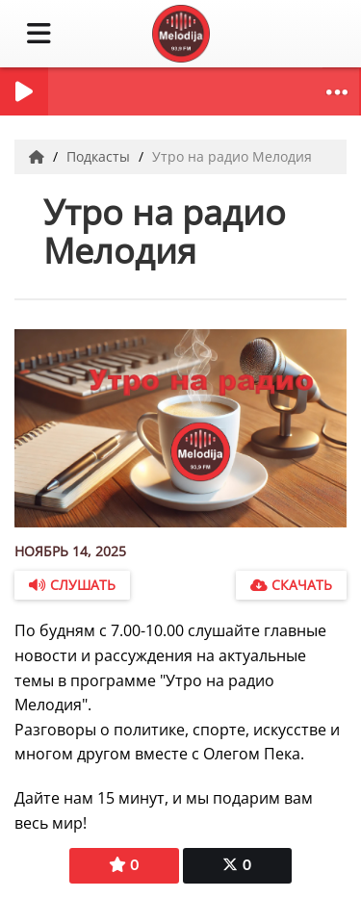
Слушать (72, 585)
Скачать (291, 585)
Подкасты (100, 156)
